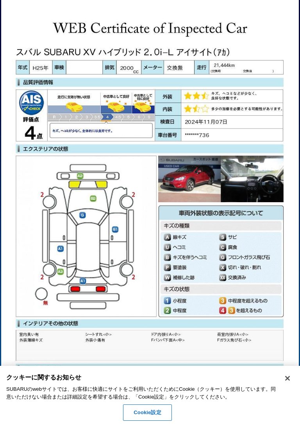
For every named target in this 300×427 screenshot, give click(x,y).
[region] (150, 396)
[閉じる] (287, 378)
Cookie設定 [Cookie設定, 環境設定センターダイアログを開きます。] (147, 412)
